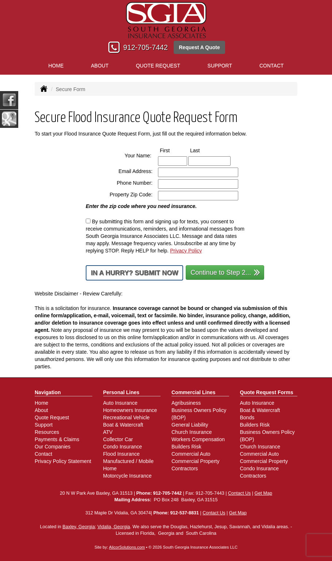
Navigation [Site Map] (48, 392)
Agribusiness (186, 403)
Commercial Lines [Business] (193, 392)
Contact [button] (271, 65)
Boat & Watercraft (123, 425)
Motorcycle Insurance (127, 476)
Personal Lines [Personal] (121, 392)
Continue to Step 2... (225, 272)
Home (55, 65)
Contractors (184, 468)
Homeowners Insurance (130, 410)
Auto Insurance (120, 403)
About (99, 65)
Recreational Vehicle (126, 417)
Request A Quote (199, 47)
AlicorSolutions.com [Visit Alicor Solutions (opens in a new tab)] (127, 547)
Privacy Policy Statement (63, 461)
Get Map (263, 493)
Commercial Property (195, 461)
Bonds (247, 417)
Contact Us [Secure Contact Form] (239, 493)
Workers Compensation (198, 439)
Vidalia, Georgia (113, 526)
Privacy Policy (186, 251)
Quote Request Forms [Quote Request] (266, 392)
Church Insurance (191, 432)
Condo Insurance (122, 447)
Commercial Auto (191, 454)
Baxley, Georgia (78, 526)
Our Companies (52, 447)
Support (44, 425)
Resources (47, 432)
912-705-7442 (145, 47)
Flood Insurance (121, 454)
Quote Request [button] (158, 65)
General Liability (189, 425)
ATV (108, 432)
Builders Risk (186, 447)
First (171, 150)
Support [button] (220, 65)
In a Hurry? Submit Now (134, 272)
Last (201, 150)
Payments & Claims (57, 439)
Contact (43, 454)
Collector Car (118, 439)
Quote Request (52, 417)
